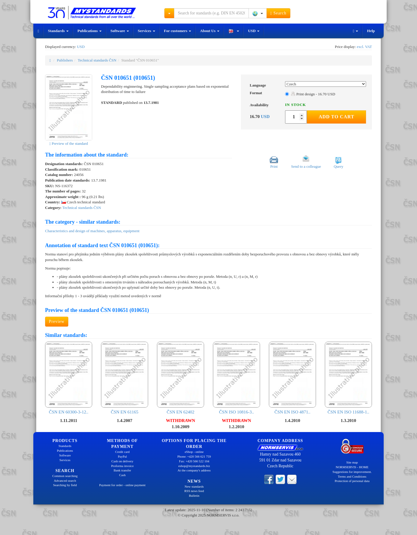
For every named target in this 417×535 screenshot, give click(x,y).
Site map (352, 462)
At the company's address (194, 470)
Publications (89, 31)
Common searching (65, 476)
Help (371, 31)
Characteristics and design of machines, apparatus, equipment (92, 231)
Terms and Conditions (352, 476)
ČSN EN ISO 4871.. (292, 378)
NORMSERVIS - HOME (352, 467)
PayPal (122, 456)
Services (146, 31)
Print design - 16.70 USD (313, 94)
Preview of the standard (68, 143)
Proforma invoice (122, 466)
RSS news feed (194, 491)
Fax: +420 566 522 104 (194, 461)
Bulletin (194, 495)
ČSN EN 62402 (180, 378)
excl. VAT (364, 46)
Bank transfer (122, 470)
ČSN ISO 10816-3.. (236, 378)
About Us (209, 31)
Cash (122, 475)
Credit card (122, 451)
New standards (194, 486)
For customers (177, 31)
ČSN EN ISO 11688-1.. (348, 378)
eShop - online (194, 451)
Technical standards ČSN (97, 60)
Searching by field (65, 485)
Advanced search (65, 480)
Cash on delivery (122, 461)
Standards (58, 31)
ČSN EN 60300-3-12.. (68, 378)
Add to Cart (336, 116)
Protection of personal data (352, 481)
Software (119, 31)
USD (253, 31)
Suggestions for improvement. (352, 471)
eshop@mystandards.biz (194, 466)
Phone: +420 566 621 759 (194, 456)
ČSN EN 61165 (124, 378)
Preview (56, 321)
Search (278, 13)
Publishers (65, 60)
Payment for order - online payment (122, 485)
